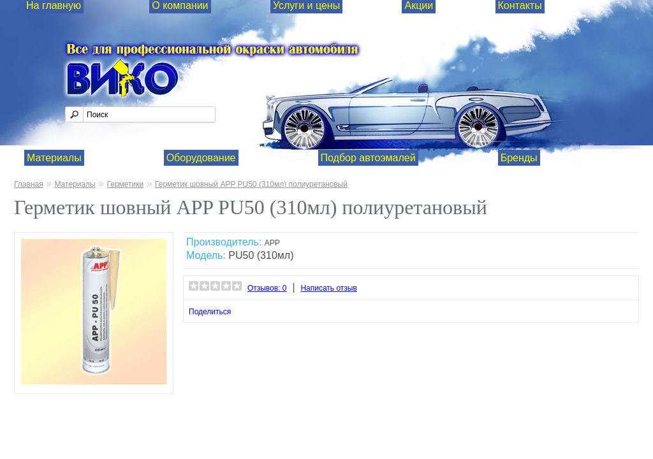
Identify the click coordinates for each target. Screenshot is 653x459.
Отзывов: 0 (267, 288)
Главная (28, 184)
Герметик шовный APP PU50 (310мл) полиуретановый (251, 184)
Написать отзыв (328, 288)
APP (272, 242)
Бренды (519, 157)
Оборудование (201, 157)
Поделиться (210, 311)
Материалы (54, 157)
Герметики (125, 184)
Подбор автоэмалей (368, 157)
